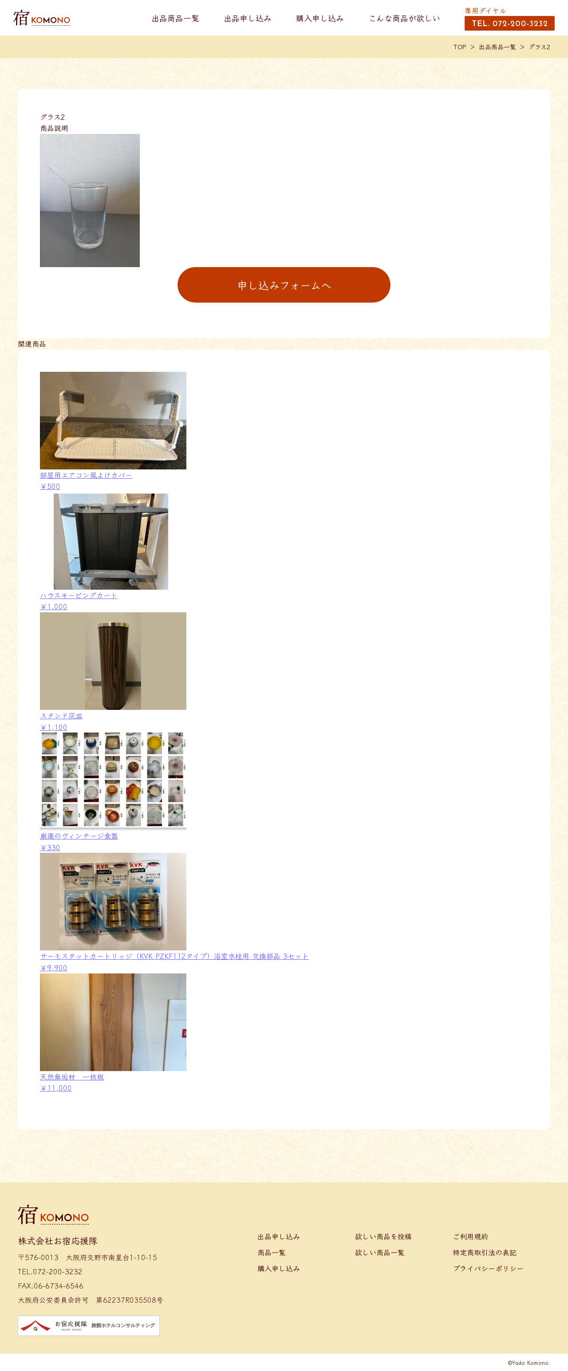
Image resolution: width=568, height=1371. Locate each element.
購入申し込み (320, 18)
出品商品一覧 (175, 18)
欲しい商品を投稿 (383, 1236)
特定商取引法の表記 (485, 1252)
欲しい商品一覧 (380, 1252)
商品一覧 (271, 1252)
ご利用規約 (470, 1236)
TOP (460, 46)
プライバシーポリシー (488, 1268)
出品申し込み (248, 18)
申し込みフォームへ (284, 284)
